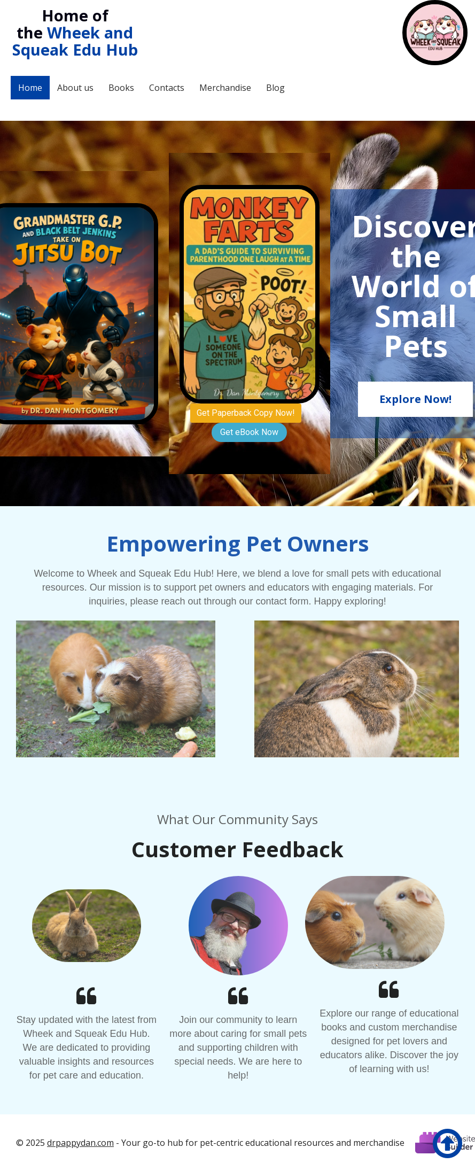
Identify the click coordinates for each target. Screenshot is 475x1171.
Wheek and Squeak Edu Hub (75, 41)
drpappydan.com (80, 1143)
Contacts (166, 88)
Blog (275, 88)
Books (121, 88)
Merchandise (225, 88)
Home (30, 88)
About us (75, 88)
